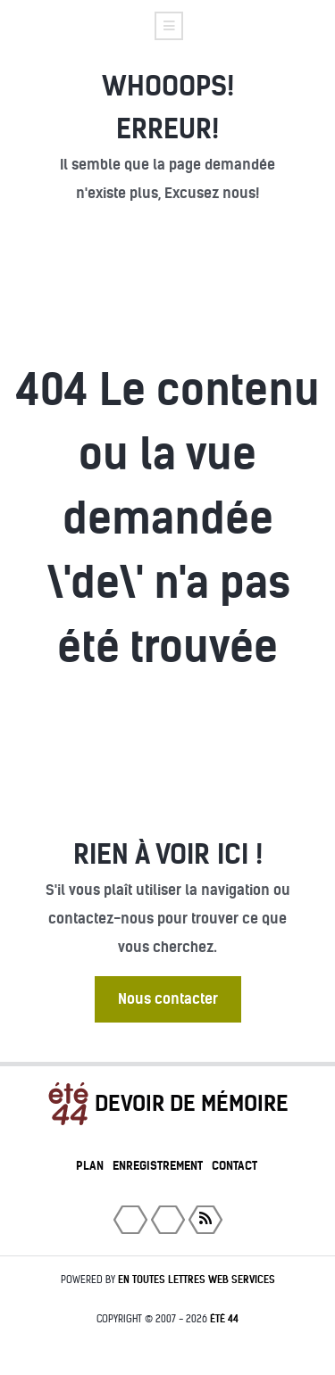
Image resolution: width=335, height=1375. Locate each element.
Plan (90, 1165)
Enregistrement (158, 1165)
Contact (234, 1165)
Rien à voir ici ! (168, 854)
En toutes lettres (196, 1279)
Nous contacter (168, 998)
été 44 (224, 1319)
